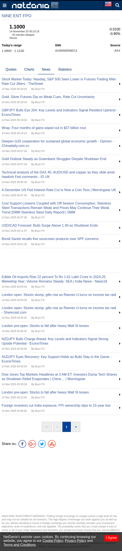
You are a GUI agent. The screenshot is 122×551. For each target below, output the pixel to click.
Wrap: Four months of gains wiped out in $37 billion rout (44, 128)
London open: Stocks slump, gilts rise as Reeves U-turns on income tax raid (59, 295)
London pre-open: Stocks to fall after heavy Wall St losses (45, 326)
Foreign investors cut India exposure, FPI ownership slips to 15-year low (56, 405)
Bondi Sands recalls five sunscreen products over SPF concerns (50, 239)
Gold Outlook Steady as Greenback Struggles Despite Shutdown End (54, 159)
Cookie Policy (53, 540)
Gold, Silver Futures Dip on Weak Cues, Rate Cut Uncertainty (48, 97)
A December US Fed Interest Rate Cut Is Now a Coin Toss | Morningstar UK (59, 190)
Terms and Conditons (19, 545)
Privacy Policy (75, 540)
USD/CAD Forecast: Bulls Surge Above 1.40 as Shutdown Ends (50, 225)
